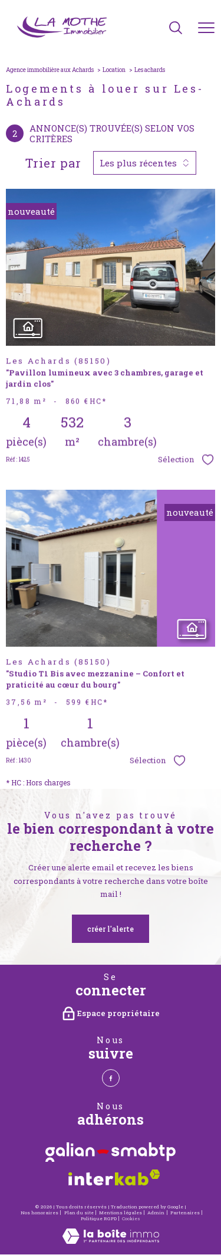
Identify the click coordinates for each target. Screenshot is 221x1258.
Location (114, 70)
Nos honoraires (39, 1213)
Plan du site (79, 1213)
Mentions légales (120, 1213)
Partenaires (185, 1213)
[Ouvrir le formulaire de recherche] (176, 29)
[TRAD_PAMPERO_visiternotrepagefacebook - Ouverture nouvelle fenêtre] (111, 1078)
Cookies (131, 1218)
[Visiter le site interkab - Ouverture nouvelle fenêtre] (114, 1173)
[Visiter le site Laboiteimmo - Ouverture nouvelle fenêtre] (110, 1241)
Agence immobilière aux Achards (50, 70)
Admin (155, 1213)
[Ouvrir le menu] (206, 28)
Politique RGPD (99, 1218)
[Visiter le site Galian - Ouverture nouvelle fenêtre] (110, 1148)
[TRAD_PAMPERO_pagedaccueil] (62, 36)
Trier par (53, 163)
